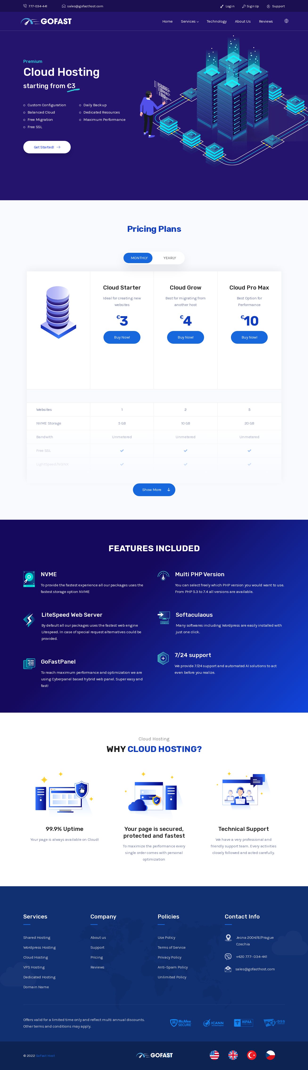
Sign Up (250, 6)
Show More (157, 489)
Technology (217, 21)
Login (227, 6)
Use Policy (166, 937)
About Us (243, 21)
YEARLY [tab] (170, 257)
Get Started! (47, 147)
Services (189, 21)
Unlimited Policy (172, 977)
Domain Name (36, 986)
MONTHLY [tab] (139, 257)
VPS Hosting (34, 967)
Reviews (266, 21)
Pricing (96, 957)
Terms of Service (172, 947)
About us (98, 937)
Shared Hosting (36, 937)
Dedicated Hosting (39, 977)
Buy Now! (122, 337)
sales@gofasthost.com (82, 6)
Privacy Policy (169, 957)
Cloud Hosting (35, 957)
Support (276, 6)
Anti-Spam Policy (173, 967)
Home (167, 21)
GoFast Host (45, 1056)
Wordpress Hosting (39, 947)
